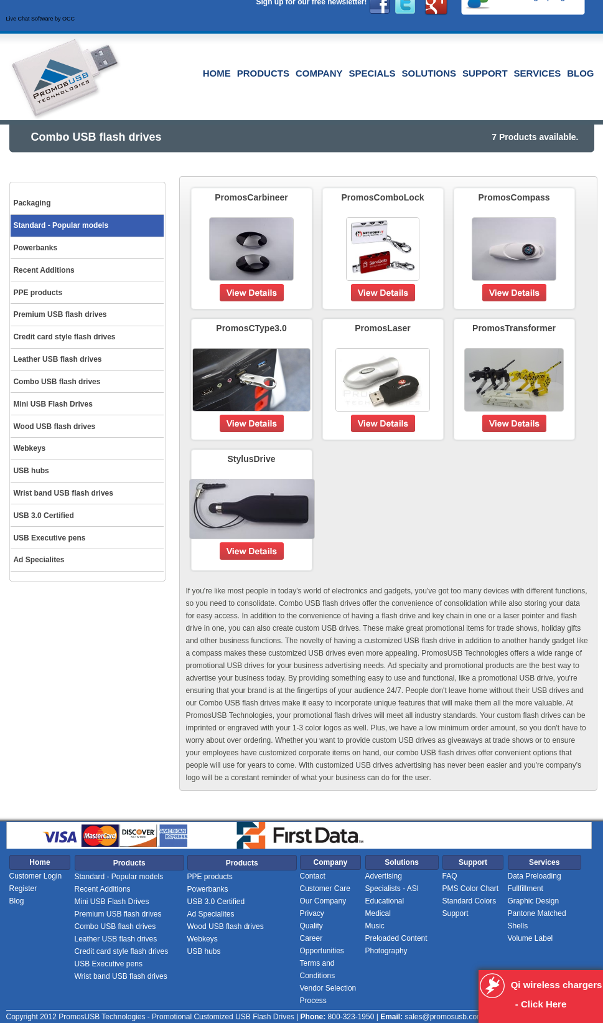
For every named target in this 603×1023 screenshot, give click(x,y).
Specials (372, 73)
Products (263, 73)
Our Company (323, 901)
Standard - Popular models (119, 876)
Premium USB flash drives (118, 914)
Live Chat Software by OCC (40, 19)
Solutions (429, 73)
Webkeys (202, 939)
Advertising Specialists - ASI (392, 882)
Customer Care (325, 888)
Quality (311, 926)
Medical (378, 913)
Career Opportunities (322, 944)
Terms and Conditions (317, 969)
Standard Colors (469, 901)
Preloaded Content (396, 938)
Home (217, 73)
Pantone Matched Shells (537, 919)
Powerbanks (207, 889)
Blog (580, 73)
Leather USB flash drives (116, 939)
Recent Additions (103, 889)
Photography (386, 950)
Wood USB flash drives (225, 926)
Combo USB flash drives (115, 926)
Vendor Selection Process (328, 994)
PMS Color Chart (470, 888)
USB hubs (204, 951)
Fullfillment (525, 888)
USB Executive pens (109, 963)
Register (23, 888)
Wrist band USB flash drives (121, 976)
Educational (384, 901)
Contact (312, 876)
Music (375, 926)
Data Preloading (534, 876)
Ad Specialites (211, 914)
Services (537, 73)
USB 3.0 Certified (216, 901)
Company (319, 73)
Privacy (312, 913)
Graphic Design (533, 901)
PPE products (210, 876)
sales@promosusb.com (443, 1016)
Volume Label (530, 938)
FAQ (449, 876)
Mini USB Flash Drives (112, 901)
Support (485, 73)
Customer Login (35, 876)
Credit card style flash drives (122, 951)
